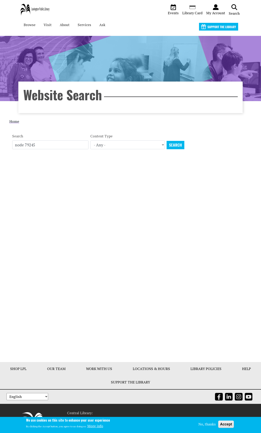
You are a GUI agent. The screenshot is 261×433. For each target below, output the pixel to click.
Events (173, 9)
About (65, 24)
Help (246, 368)
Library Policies (205, 368)
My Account (215, 9)
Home (14, 121)
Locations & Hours (151, 368)
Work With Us (99, 368)
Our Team (56, 368)
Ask (102, 24)
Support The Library (130, 382)
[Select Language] (27, 396)
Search (234, 9)
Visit (48, 24)
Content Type (101, 136)
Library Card (192, 9)
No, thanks (207, 424)
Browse (29, 24)
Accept (226, 424)
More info (95, 426)
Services (84, 24)
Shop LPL (18, 368)
